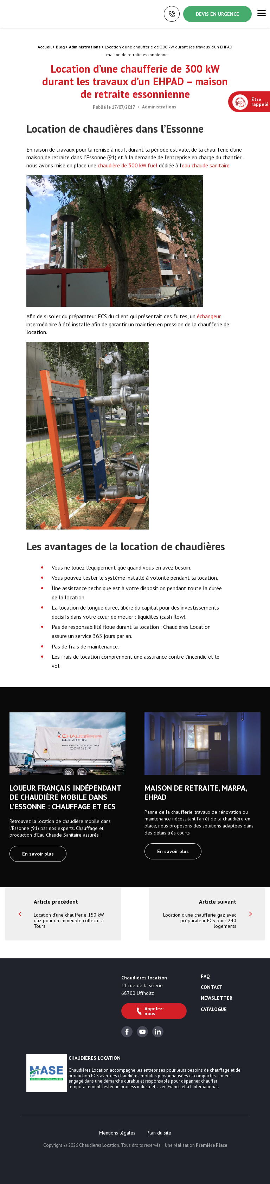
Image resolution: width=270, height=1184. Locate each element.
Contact (212, 987)
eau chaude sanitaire (206, 165)
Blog (60, 46)
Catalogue (214, 1009)
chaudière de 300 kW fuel (128, 165)
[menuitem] (117, 1132)
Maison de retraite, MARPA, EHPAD (195, 792)
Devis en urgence (217, 14)
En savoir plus (38, 854)
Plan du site (159, 1133)
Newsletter (216, 998)
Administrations (85, 46)
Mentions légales (117, 1133)
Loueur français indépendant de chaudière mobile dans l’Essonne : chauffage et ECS (65, 797)
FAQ (205, 976)
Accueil (45, 46)
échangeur (209, 316)
